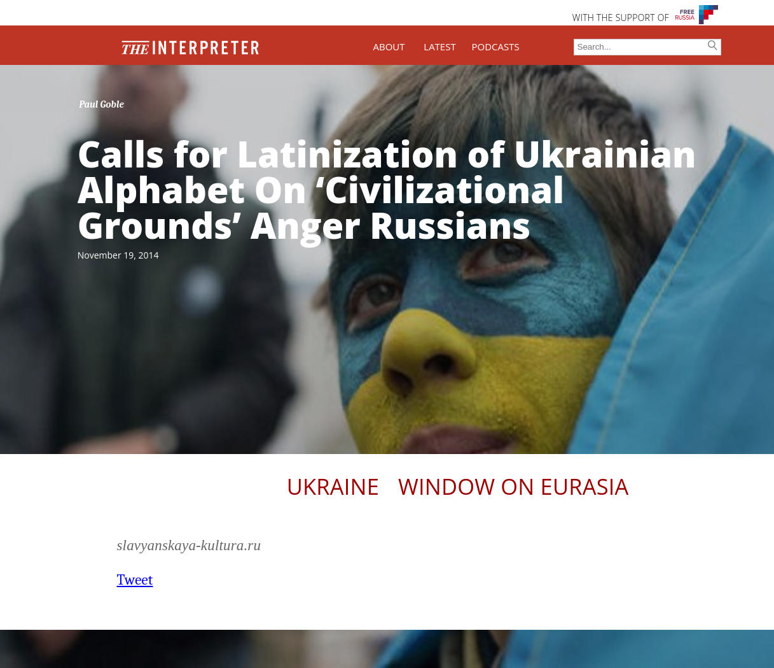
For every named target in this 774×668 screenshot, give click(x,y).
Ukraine (333, 486)
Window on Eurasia (513, 486)
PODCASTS (496, 46)
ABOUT (388, 46)
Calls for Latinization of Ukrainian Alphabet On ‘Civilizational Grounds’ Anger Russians (387, 189)
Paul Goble (101, 104)
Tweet (135, 579)
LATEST (439, 46)
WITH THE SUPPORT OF (620, 17)
